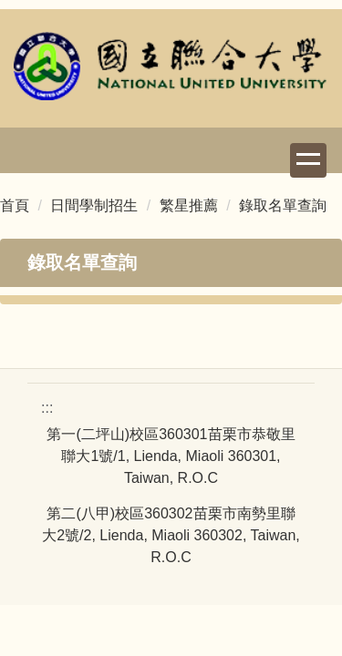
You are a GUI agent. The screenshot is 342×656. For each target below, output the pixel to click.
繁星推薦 (189, 205)
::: (47, 407)
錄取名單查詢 (282, 205)
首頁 (14, 205)
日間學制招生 (94, 205)
